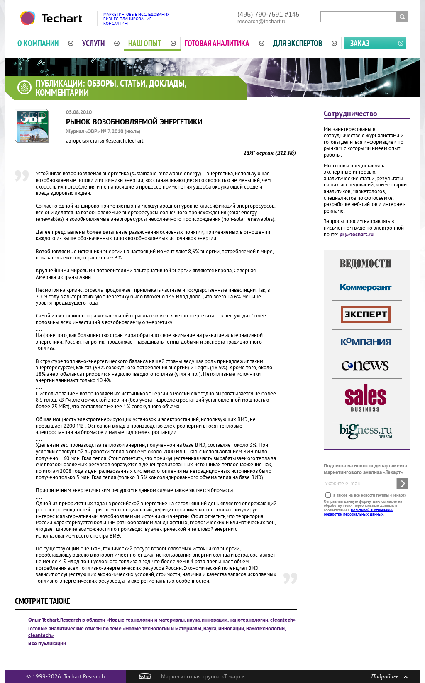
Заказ (359, 43)
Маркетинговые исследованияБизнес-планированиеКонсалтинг (136, 19)
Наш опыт (152, 43)
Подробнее (389, 676)
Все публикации (47, 643)
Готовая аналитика (224, 43)
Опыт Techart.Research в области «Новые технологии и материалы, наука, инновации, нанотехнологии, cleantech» (162, 619)
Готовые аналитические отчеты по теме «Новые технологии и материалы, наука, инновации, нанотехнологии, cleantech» (157, 632)
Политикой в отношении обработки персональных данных (358, 511)
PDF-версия (259, 152)
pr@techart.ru (357, 234)
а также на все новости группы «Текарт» (369, 494)
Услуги (101, 43)
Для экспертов (305, 43)
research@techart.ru (262, 21)
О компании (45, 43)
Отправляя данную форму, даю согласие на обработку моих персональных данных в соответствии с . (363, 507)
